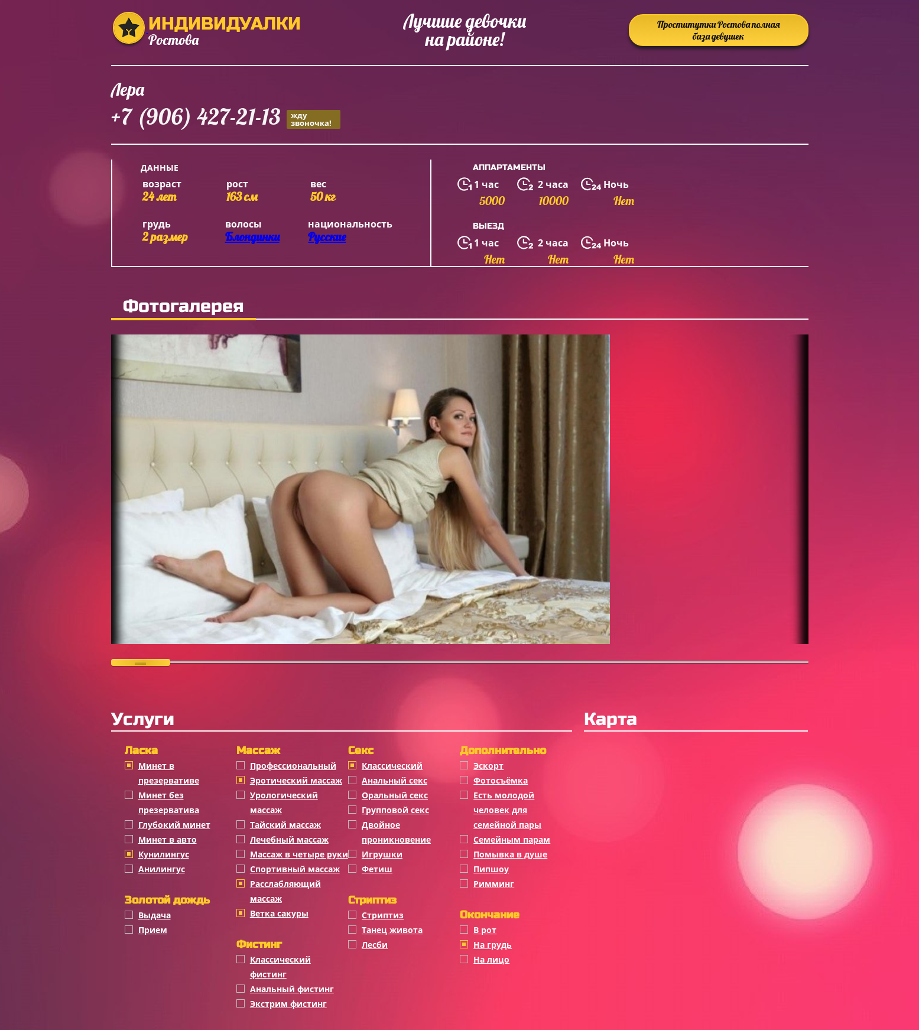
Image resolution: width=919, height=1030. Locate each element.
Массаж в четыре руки (299, 854)
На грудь (492, 944)
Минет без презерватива (168, 802)
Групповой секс (395, 809)
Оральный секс (395, 795)
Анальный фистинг (292, 989)
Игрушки (382, 854)
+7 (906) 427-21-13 (225, 118)
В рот (484, 929)
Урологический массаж (284, 802)
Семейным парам (511, 839)
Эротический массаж (296, 780)
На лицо (491, 959)
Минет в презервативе (168, 773)
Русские (327, 236)
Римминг (493, 883)
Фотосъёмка (500, 780)
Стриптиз (383, 915)
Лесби (375, 944)
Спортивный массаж (295, 869)
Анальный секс (394, 780)
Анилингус (161, 869)
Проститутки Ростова (718, 30)
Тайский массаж (285, 824)
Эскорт (488, 765)
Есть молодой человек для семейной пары (507, 809)
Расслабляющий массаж (285, 891)
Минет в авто (167, 839)
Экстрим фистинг (288, 1003)
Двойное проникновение (396, 832)
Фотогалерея (183, 306)
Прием (152, 929)
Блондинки (252, 236)
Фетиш (377, 869)
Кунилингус (163, 854)
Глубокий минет (174, 824)
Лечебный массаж (289, 839)
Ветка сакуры (279, 913)
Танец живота (392, 929)
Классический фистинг (280, 967)
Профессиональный (293, 765)
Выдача (154, 915)
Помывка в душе (510, 854)
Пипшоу (491, 869)
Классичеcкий (392, 765)
